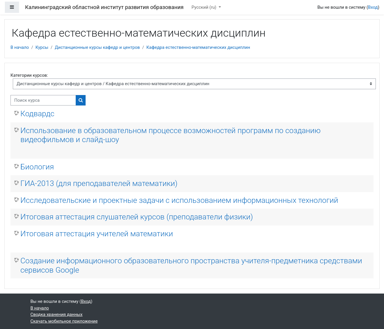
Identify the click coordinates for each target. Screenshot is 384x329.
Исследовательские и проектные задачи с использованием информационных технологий (179, 200)
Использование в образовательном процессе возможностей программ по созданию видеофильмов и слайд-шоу (170, 135)
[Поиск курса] (43, 100)
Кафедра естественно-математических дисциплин (198, 47)
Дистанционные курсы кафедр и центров (97, 47)
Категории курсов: (29, 75)
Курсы (42, 47)
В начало (19, 47)
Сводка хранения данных (57, 314)
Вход (373, 7)
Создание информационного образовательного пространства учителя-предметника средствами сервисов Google (191, 265)
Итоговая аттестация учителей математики (96, 233)
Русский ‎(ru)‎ (204, 7)
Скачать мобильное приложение (64, 321)
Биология (37, 166)
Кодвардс (37, 113)
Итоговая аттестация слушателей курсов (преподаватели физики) (136, 216)
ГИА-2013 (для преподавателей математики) (99, 183)
